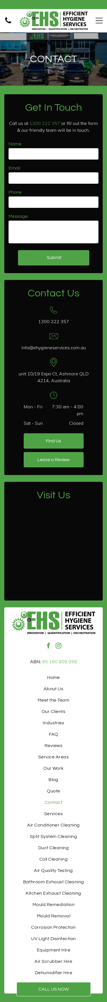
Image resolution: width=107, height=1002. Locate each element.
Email (14, 168)
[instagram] (58, 646)
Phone (15, 192)
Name (15, 144)
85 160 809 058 (59, 661)
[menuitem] (53, 677)
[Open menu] (99, 20)
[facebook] (48, 646)
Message (18, 216)
